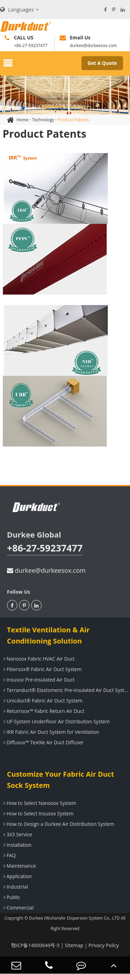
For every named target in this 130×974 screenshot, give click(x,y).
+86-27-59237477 (45, 547)
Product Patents (73, 120)
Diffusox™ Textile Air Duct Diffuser (43, 742)
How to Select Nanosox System (39, 803)
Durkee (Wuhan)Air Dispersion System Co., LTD (74, 918)
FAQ (9, 855)
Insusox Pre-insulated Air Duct (38, 679)
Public (11, 897)
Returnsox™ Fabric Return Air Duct (43, 711)
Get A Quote (102, 63)
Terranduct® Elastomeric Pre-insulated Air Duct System (66, 690)
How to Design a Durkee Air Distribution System (58, 824)
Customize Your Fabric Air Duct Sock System (60, 779)
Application (17, 876)
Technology (43, 120)
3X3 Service (17, 834)
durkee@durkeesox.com (46, 570)
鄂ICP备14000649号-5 (35, 945)
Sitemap (74, 945)
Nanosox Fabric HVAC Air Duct (38, 658)
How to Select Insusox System (37, 813)
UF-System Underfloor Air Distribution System (56, 721)
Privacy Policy (103, 945)
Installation (17, 845)
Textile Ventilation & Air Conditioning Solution (48, 635)
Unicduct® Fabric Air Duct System (42, 700)
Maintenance (19, 865)
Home (22, 120)
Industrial (15, 886)
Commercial (18, 907)
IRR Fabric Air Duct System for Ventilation (50, 732)
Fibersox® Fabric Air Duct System (41, 669)
